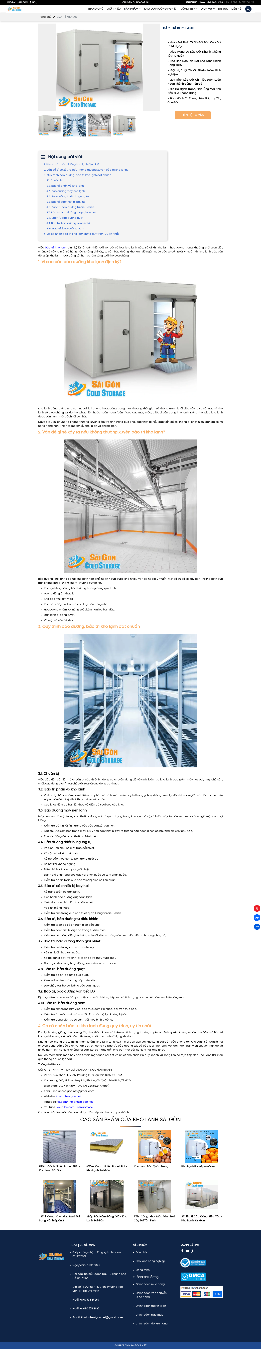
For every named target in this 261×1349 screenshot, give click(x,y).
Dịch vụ (206, 9)
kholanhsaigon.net (68, 1096)
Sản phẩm (131, 9)
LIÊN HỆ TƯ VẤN (193, 115)
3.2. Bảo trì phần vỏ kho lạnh (65, 186)
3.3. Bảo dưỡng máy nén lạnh (65, 191)
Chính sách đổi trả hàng (152, 1323)
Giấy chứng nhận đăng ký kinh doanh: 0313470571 (97, 1254)
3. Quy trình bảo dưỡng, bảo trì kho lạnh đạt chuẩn (77, 175)
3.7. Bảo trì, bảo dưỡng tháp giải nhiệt (71, 212)
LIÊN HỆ (191, 2)
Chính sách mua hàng (150, 1284)
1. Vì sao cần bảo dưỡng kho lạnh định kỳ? (71, 164)
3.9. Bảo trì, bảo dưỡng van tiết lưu (68, 223)
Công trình (143, 1270)
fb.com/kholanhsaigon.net (75, 1102)
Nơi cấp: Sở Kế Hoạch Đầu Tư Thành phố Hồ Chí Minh (99, 1276)
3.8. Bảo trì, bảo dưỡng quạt (64, 218)
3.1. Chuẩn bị (54, 180)
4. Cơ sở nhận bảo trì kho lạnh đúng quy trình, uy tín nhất (82, 234)
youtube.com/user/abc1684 (75, 1107)
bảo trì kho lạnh (56, 247)
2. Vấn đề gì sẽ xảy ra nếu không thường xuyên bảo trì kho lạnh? (86, 170)
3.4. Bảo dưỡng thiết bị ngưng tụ (67, 196)
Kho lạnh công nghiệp (150, 1261)
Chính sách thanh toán (151, 1306)
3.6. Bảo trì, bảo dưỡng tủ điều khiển (70, 207)
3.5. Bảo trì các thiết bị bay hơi (66, 202)
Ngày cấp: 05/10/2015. (86, 1265)
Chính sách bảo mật (149, 1315)
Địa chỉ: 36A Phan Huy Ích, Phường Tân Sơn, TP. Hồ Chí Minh (97, 1289)
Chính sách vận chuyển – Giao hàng (152, 1295)
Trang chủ (44, 17)
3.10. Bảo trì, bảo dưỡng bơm (65, 228)
